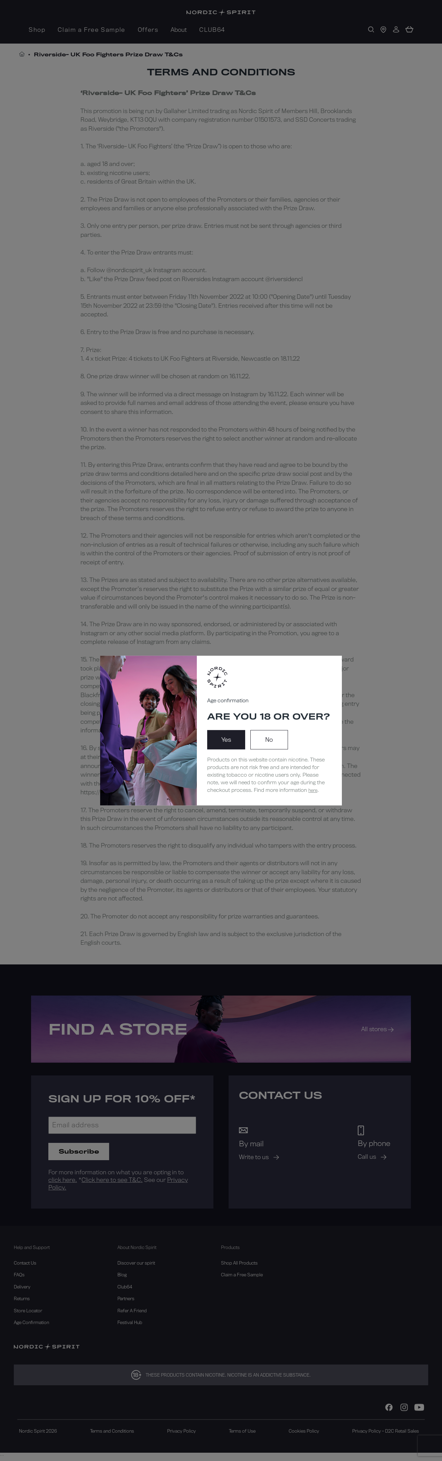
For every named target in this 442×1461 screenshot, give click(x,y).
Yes (226, 739)
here (312, 790)
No (269, 739)
